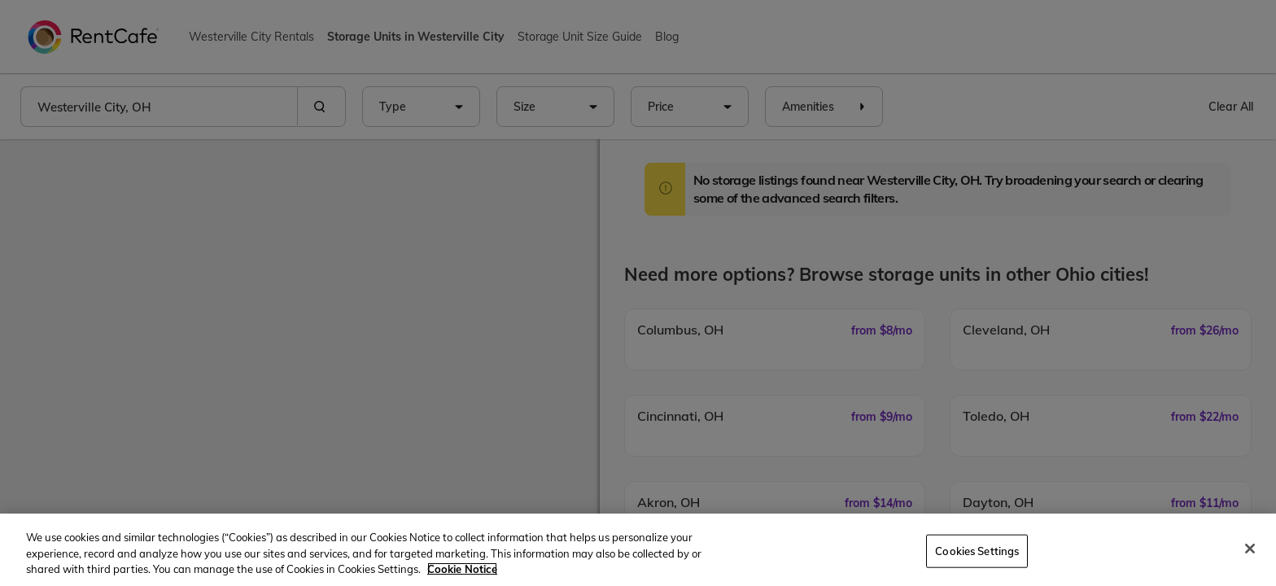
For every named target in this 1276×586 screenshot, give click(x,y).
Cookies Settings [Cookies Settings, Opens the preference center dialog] (977, 550)
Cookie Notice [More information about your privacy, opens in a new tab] (462, 568)
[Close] (1250, 548)
